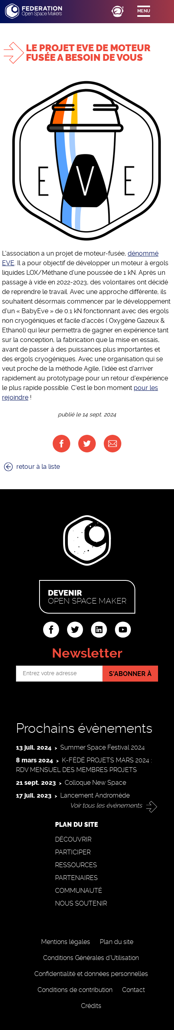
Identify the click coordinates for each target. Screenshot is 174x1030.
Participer (73, 852)
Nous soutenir (81, 903)
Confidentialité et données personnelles (91, 974)
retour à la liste (38, 466)
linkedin (99, 630)
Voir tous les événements (106, 805)
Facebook (61, 443)
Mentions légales (65, 942)
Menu (143, 11)
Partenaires (76, 878)
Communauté (78, 890)
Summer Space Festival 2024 (102, 747)
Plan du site (116, 942)
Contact (133, 990)
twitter (75, 630)
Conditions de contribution (75, 990)
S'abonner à (130, 674)
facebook (51, 630)
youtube (123, 630)
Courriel (112, 443)
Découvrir (73, 839)
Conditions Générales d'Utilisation (91, 958)
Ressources (76, 865)
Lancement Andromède (95, 795)
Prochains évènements (84, 728)
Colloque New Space (95, 782)
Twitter (87, 443)
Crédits (91, 1006)
